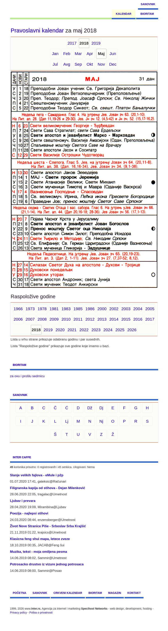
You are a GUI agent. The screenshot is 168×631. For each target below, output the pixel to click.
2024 (108, 329)
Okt (90, 64)
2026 (131, 329)
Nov (101, 64)
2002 (113, 308)
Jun (113, 53)
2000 (101, 308)
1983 (66, 308)
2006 (18, 319)
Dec (112, 64)
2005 (149, 308)
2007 (30, 319)
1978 (42, 308)
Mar (78, 53)
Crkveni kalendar (67, 592)
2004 (137, 308)
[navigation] (28, 9)
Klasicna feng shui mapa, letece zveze (40, 539)
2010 (66, 319)
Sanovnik (148, 4)
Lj (66, 421)
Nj (101, 421)
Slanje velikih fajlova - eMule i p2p (36, 475)
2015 (125, 319)
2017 (72, 43)
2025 (119, 329)
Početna (19, 592)
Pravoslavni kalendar (37, 30)
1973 (30, 308)
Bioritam (147, 13)
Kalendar (123, 13)
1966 (18, 308)
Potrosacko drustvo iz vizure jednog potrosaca (47, 564)
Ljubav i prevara (23, 501)
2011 (78, 319)
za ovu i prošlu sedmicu (27, 376)
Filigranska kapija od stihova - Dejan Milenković (47, 488)
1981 (54, 308)
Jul (55, 64)
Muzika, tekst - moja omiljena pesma (38, 552)
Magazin (114, 592)
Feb (66, 53)
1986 (90, 308)
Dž (89, 408)
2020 (60, 329)
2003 (125, 308)
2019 (95, 43)
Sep (78, 64)
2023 (95, 329)
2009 (54, 319)
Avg (66, 64)
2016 (137, 319)
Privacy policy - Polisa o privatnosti (31, 612)
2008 (42, 319)
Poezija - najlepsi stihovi (29, 513)
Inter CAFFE (22, 457)
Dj (101, 408)
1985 (78, 308)
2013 (101, 319)
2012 (90, 319)
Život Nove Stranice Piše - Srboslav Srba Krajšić (48, 526)
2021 (72, 329)
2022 (84, 329)
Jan (55, 53)
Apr (90, 53)
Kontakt (134, 592)
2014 (113, 319)
